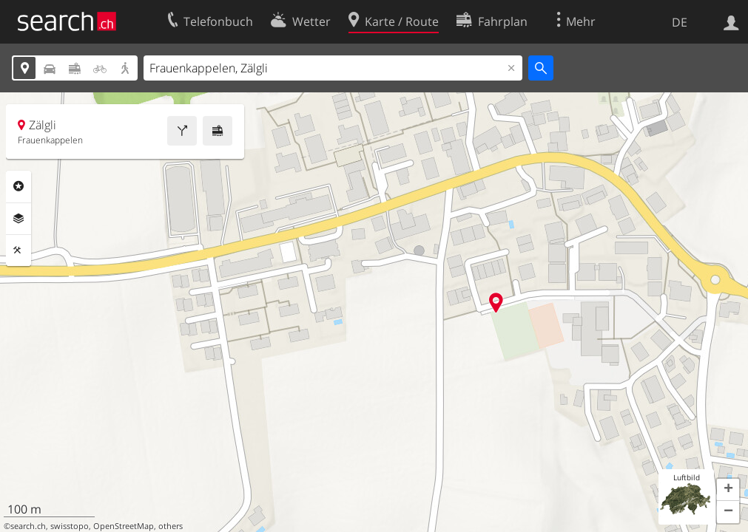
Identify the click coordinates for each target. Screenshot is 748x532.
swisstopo (69, 526)
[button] (728, 490)
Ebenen (18, 218)
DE (679, 22)
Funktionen (18, 250)
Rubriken (18, 186)
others (170, 526)
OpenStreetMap (123, 526)
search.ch (28, 526)
